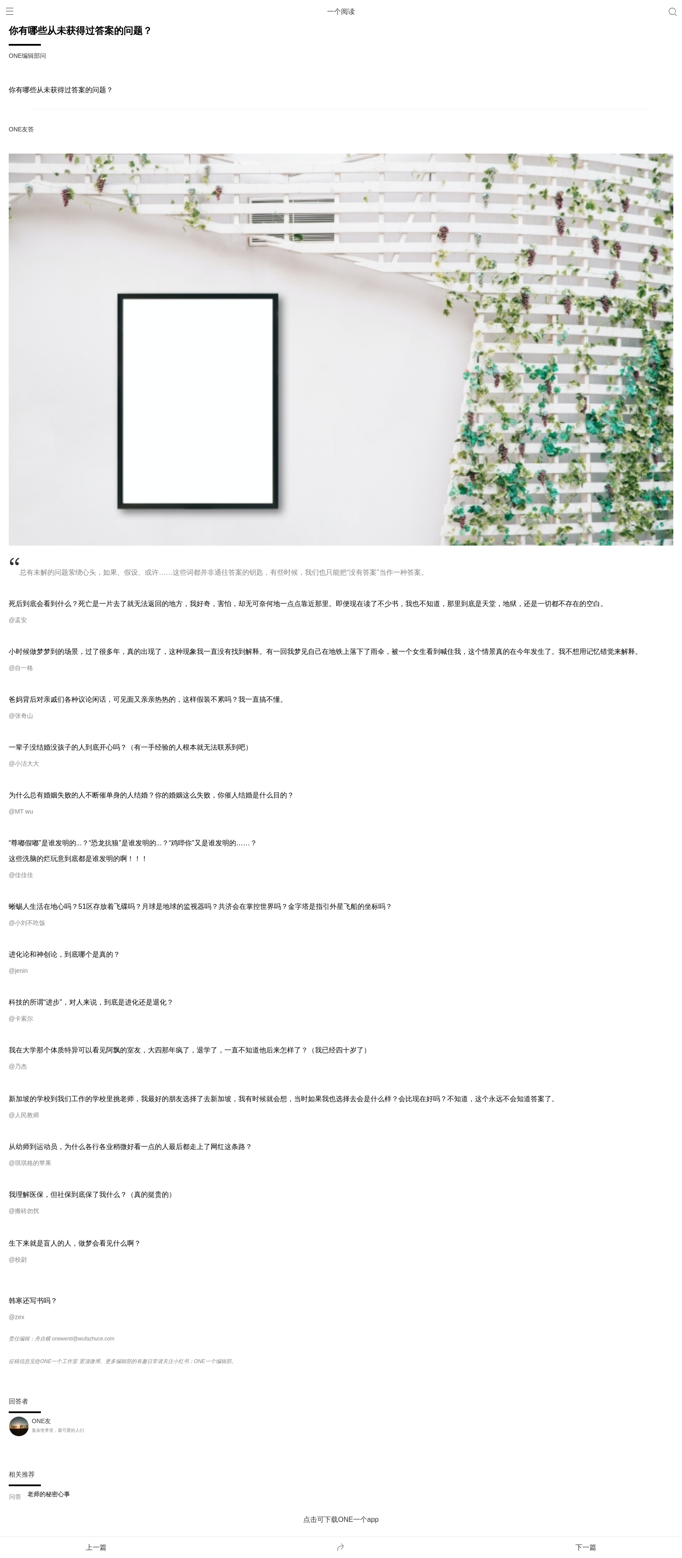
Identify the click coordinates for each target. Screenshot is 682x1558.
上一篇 (96, 1547)
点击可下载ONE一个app (340, 1519)
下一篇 (585, 1547)
